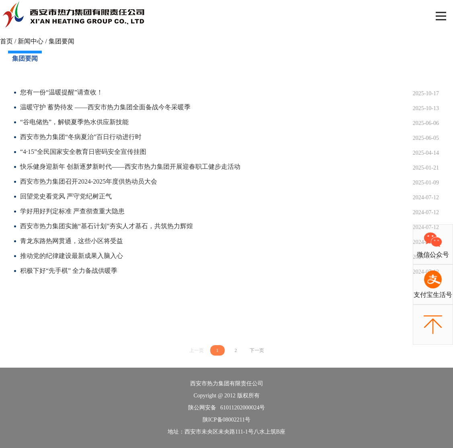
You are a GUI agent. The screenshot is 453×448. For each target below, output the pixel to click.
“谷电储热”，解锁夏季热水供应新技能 (74, 122)
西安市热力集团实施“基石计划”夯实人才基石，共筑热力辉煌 (106, 226)
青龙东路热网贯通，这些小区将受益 (71, 240)
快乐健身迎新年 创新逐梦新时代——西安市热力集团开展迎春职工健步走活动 (130, 166)
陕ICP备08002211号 (226, 420)
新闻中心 (30, 41)
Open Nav (444, 10)
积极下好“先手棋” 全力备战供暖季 (68, 270)
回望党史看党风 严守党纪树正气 (66, 196)
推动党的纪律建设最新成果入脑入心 (71, 255)
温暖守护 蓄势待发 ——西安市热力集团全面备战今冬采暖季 (105, 107)
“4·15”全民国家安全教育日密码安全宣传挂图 (83, 151)
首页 (6, 41)
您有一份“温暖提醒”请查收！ (61, 92)
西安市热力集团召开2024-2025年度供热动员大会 (88, 181)
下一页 (257, 350)
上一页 (196, 350)
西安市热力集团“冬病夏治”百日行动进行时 (80, 136)
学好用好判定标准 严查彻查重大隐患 (72, 211)
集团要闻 (61, 41)
